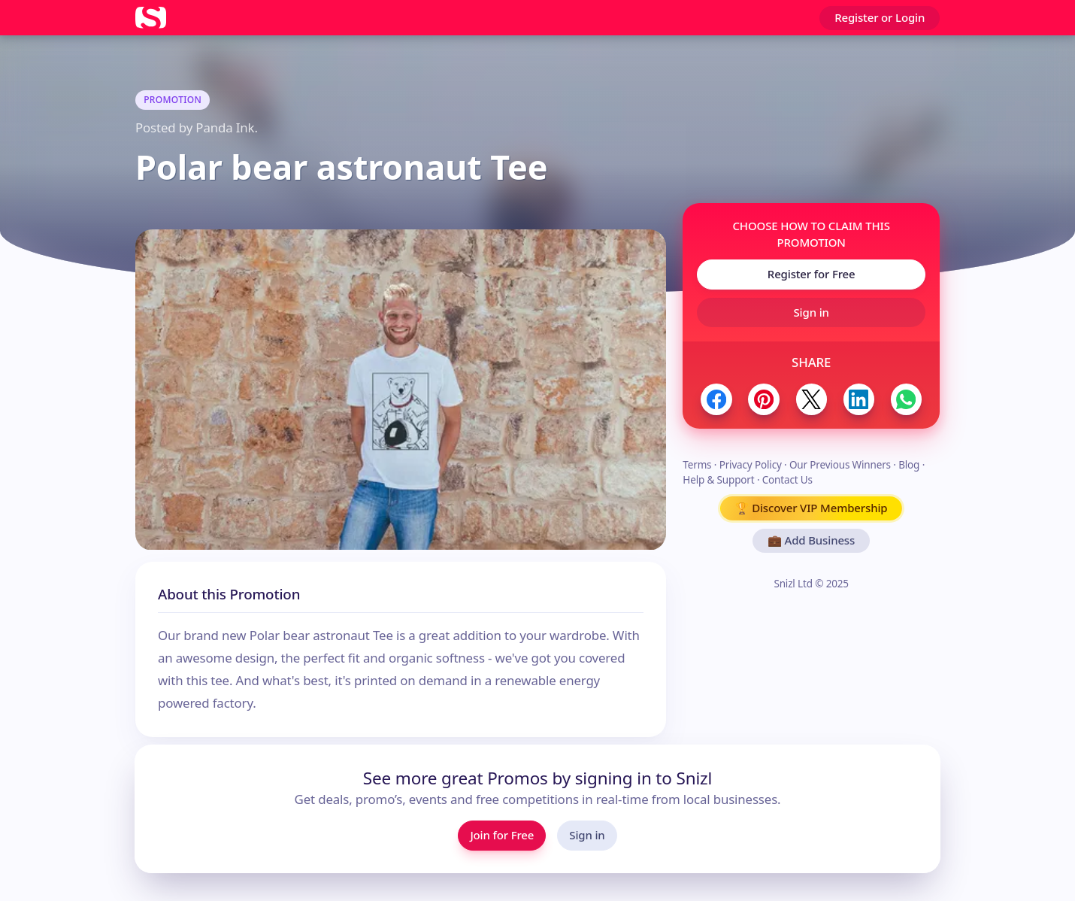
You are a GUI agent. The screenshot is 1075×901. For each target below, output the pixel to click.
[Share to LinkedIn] (858, 399)
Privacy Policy (750, 465)
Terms (697, 465)
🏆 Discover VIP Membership (811, 507)
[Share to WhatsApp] (906, 399)
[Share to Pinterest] (763, 399)
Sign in (811, 312)
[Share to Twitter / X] (811, 399)
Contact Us (787, 480)
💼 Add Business (811, 540)
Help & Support (718, 480)
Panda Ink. (226, 127)
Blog (908, 465)
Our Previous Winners (840, 465)
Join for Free (502, 834)
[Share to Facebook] (716, 399)
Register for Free (811, 273)
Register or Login (879, 17)
